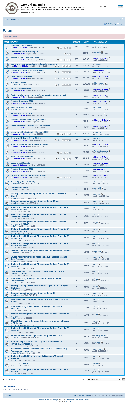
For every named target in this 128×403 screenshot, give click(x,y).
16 (63, 72)
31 (69, 78)
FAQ (114, 24)
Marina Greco (99, 169)
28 (66, 66)
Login (121, 24)
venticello (16, 109)
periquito (97, 52)
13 (63, 159)
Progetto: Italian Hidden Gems (25, 58)
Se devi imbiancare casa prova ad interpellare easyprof (37, 335)
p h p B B (68, 401)
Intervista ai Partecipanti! (22, 157)
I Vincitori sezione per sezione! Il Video (29, 175)
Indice (9, 19)
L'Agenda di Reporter (21, 163)
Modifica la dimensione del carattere (121, 18)
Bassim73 (16, 337)
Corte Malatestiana (19, 187)
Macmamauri (99, 83)
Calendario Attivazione (21, 76)
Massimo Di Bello (21, 47)
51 (66, 84)
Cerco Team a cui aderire (22, 150)
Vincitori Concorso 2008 (22, 169)
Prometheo (71, 400)
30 (66, 78)
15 (66, 140)
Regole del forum (11, 36)
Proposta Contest (19, 82)
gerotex (97, 138)
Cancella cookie (84, 395)
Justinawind (98, 64)
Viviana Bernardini (101, 151)
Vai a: (84, 379)
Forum (16, 19)
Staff (74, 395)
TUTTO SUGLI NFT (19, 363)
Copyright (55, 400)
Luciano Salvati (100, 70)
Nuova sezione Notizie (21, 45)
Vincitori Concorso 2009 (22, 101)
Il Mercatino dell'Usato (21, 107)
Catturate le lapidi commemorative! (27, 70)
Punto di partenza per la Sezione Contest (30, 144)
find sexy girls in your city (23, 181)
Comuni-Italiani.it (44, 400)
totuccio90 (16, 183)
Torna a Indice (10, 379)
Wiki (107, 24)
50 (63, 84)
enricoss (16, 198)
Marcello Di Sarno (101, 89)
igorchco (97, 46)
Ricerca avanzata (117, 9)
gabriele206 (17, 353)
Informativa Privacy (82, 400)
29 (69, 66)
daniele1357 (18, 84)
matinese (16, 253)
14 (63, 140)
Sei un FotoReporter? (21, 89)
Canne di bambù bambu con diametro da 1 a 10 (33, 293)
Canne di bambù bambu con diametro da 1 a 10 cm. (35, 201)
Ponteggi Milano (100, 336)
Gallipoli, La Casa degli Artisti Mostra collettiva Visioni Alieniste (41, 251)
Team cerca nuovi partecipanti (25, 52)
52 (69, 84)
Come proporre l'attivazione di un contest (30, 126)
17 (66, 72)
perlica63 (16, 190)
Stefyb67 (97, 132)
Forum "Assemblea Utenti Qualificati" (28, 120)
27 (63, 66)
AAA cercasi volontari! (21, 113)
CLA (14, 211)
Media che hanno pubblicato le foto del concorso (34, 64)
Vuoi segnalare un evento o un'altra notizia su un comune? (38, 95)
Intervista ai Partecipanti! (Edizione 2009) (30, 132)
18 (69, 72)
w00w (15, 365)
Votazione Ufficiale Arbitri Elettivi (26, 138)
